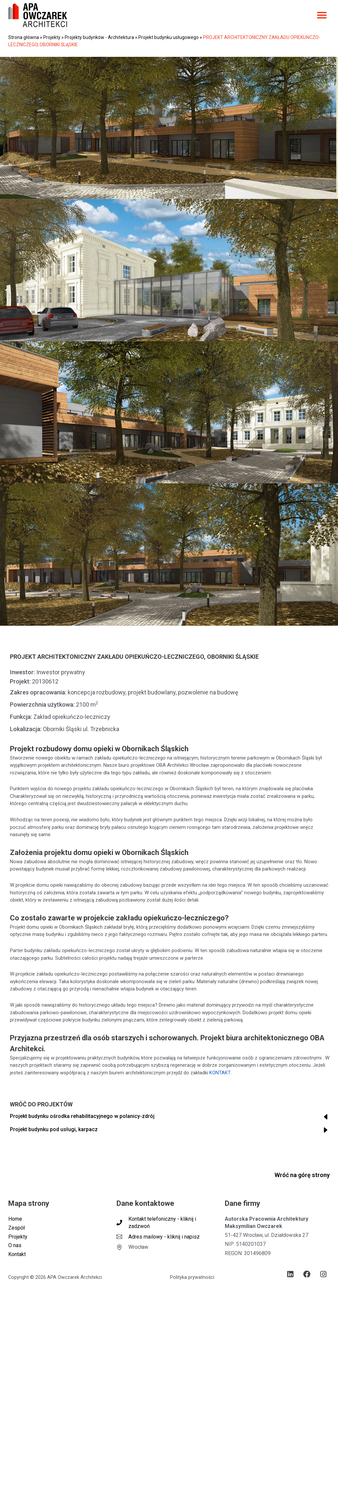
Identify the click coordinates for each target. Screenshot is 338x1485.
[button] (322, 15)
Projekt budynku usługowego (168, 37)
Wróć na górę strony (302, 1174)
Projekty (51, 37)
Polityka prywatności (192, 1278)
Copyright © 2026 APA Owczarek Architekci (55, 1278)
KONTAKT (219, 1073)
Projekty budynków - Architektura (99, 37)
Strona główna (23, 37)
